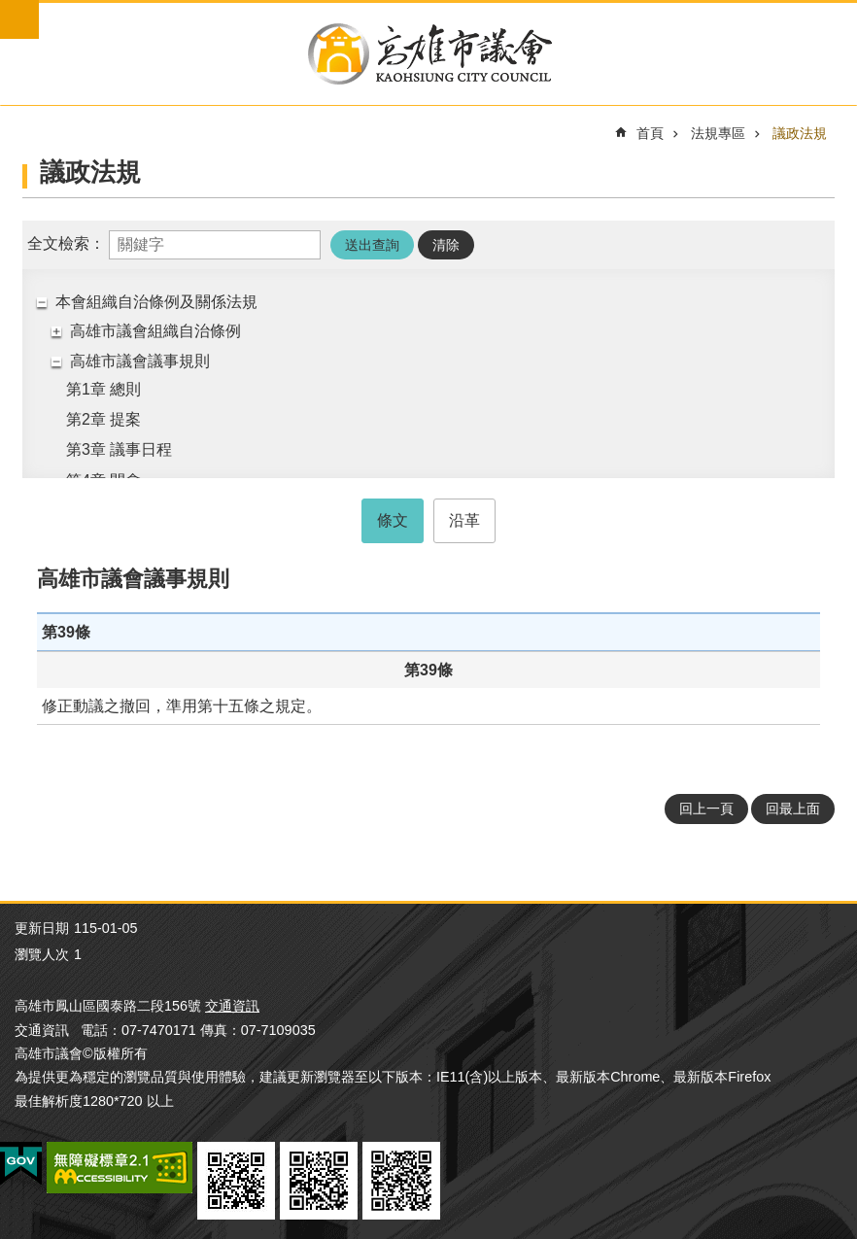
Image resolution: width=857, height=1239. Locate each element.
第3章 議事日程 (119, 449)
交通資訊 (232, 1006)
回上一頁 (706, 808)
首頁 (650, 133)
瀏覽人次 (42, 954)
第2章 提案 (103, 419)
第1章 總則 (103, 389)
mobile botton (19, 19)
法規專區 (718, 133)
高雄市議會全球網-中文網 (428, 53)
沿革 (464, 520)
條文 (392, 520)
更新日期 (42, 928)
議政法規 (799, 133)
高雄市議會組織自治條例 (155, 331)
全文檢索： (66, 243)
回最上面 (793, 808)
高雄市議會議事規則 (140, 361)
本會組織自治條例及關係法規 (156, 301)
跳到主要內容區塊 (10, 10)
